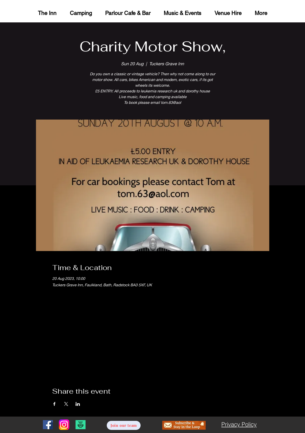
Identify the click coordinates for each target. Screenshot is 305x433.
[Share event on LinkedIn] (78, 404)
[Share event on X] (66, 404)
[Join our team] (124, 425)
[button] (228, 12)
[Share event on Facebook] (54, 404)
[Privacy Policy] (239, 424)
